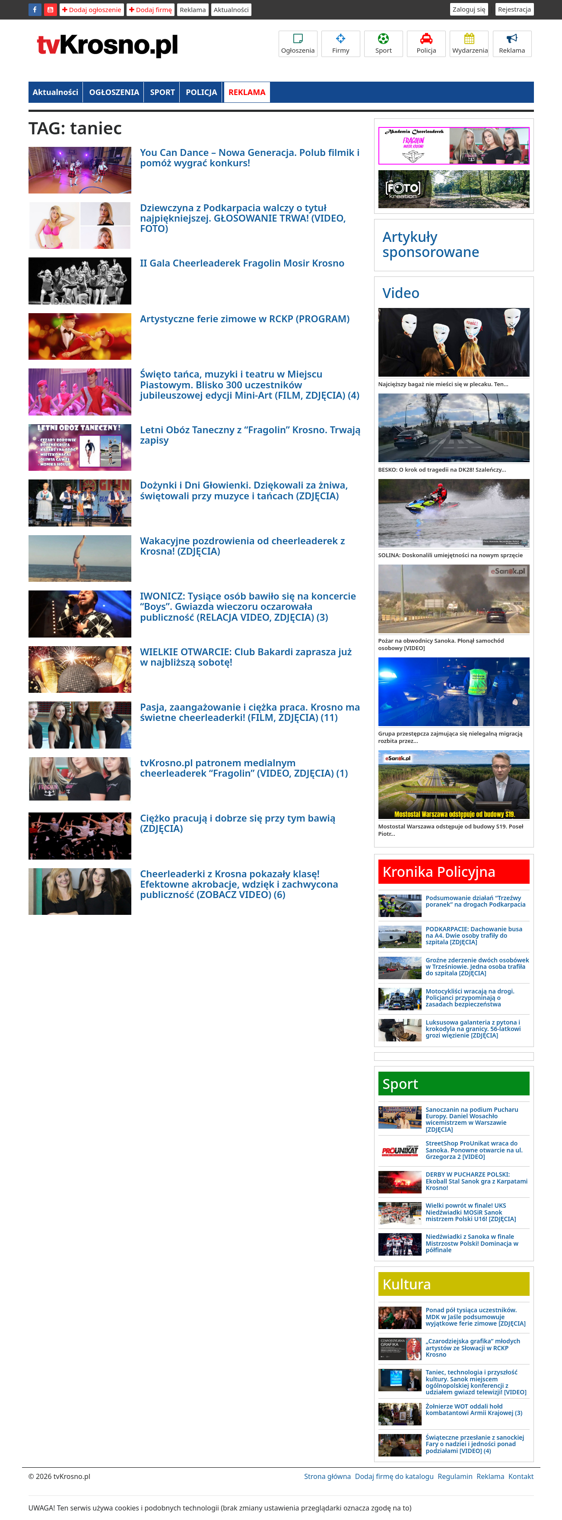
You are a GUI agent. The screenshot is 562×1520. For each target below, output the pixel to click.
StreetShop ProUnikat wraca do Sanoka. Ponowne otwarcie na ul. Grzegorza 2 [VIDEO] (474, 1150)
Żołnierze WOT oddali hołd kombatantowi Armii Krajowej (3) (474, 1409)
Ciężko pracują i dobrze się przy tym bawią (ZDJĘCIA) (237, 823)
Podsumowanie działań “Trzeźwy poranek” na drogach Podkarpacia (476, 901)
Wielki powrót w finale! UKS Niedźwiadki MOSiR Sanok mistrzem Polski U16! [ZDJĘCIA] (471, 1212)
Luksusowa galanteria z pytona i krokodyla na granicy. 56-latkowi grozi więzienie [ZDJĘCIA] (473, 1029)
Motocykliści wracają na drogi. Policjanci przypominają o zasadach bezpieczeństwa (470, 998)
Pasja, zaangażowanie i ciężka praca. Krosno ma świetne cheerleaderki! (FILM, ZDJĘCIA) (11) (250, 712)
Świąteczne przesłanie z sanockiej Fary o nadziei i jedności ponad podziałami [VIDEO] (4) (475, 1444)
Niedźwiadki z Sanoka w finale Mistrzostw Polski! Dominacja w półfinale (472, 1243)
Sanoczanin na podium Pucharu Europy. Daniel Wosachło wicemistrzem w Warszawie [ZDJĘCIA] (472, 1119)
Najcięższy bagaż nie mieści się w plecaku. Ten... (443, 384)
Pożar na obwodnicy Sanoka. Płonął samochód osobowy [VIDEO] (441, 644)
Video (401, 292)
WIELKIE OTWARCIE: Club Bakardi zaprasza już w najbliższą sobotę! (246, 656)
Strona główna (327, 1476)
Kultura (407, 1284)
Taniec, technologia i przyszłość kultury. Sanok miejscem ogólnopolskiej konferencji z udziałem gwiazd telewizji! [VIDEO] (476, 1382)
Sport (383, 43)
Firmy (341, 43)
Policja (426, 43)
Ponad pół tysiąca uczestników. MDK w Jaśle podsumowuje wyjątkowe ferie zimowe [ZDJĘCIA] (476, 1316)
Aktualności (231, 9)
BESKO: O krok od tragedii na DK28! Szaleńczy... (442, 469)
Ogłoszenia (298, 43)
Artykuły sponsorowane (431, 244)
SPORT (162, 92)
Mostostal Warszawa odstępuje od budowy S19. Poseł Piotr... (451, 830)
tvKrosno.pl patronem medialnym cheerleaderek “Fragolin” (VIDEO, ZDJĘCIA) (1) (244, 767)
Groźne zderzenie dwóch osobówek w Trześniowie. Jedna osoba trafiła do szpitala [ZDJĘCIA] (477, 966)
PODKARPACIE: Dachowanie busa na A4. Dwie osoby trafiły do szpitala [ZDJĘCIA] (474, 935)
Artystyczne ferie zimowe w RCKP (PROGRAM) (244, 318)
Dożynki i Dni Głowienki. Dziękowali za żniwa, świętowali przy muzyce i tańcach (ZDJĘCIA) (244, 489)
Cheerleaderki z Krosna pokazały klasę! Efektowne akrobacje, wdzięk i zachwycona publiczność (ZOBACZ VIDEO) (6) (239, 884)
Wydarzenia (470, 43)
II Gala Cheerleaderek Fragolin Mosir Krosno (242, 262)
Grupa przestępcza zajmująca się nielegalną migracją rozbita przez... (450, 737)
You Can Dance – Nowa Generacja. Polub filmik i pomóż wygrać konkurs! (249, 157)
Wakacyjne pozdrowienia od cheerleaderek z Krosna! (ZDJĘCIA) (242, 545)
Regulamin (455, 1476)
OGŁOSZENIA (114, 92)
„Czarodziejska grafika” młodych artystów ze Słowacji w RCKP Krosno (473, 1347)
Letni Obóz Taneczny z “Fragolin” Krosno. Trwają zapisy (250, 434)
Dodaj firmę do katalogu (394, 1476)
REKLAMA (247, 92)
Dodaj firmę (150, 9)
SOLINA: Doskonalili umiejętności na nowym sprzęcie (450, 555)
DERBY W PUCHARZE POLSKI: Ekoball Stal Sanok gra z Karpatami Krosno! (477, 1181)
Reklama (193, 9)
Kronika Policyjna (439, 871)
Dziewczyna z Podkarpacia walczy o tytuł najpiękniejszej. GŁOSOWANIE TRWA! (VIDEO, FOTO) (243, 218)
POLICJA (201, 92)
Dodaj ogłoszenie (91, 9)
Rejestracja (514, 9)
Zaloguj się (469, 9)
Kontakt (521, 1476)
